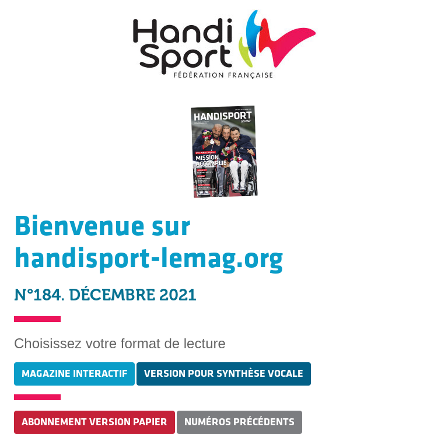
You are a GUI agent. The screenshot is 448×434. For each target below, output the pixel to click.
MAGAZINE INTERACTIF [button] (74, 374)
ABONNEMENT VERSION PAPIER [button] (94, 422)
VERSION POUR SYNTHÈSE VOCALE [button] (223, 374)
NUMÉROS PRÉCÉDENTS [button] (239, 422)
